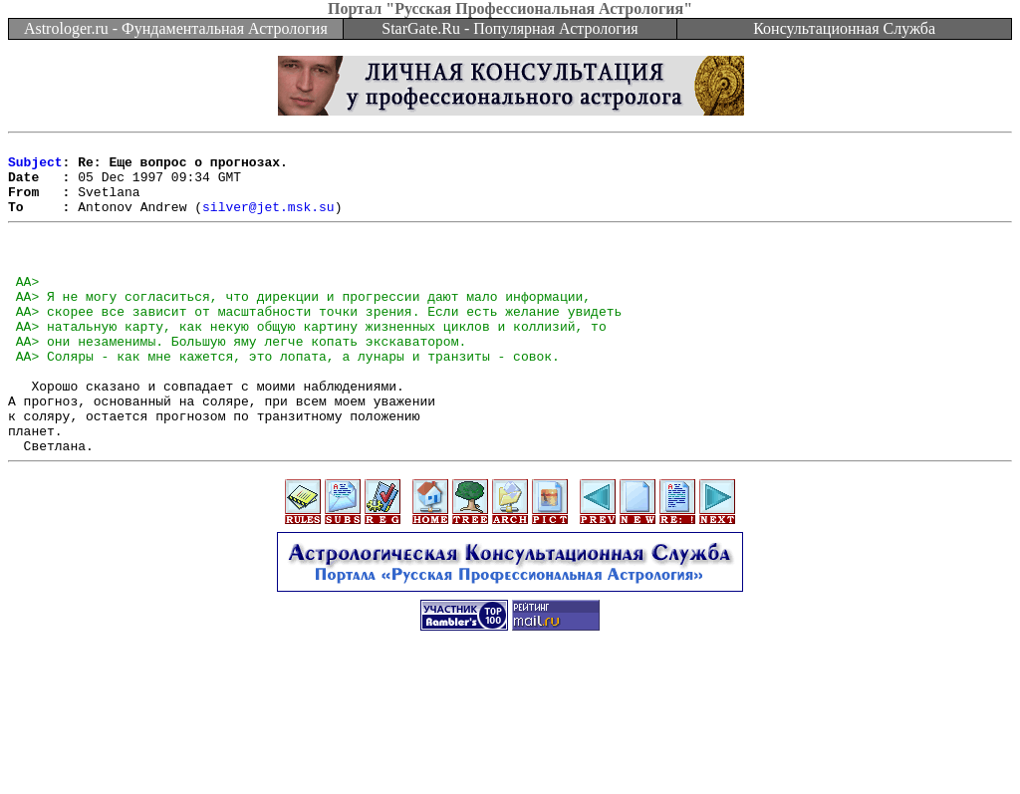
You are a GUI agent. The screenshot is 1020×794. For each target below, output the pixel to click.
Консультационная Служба (844, 28)
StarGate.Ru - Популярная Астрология (510, 28)
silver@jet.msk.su (268, 221)
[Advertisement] (510, 749)
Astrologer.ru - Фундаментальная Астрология (176, 28)
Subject (35, 167)
